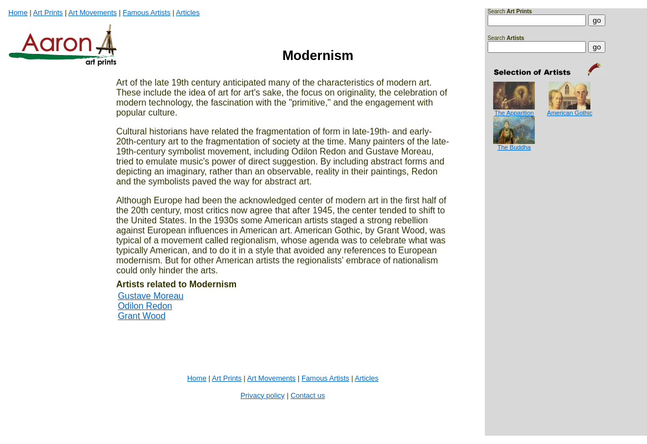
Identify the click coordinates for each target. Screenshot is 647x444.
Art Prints (48, 12)
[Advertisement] (522, 195)
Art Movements (92, 12)
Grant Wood (141, 316)
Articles (188, 12)
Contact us (307, 395)
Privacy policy (262, 395)
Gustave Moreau (150, 296)
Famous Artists (146, 12)
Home (18, 12)
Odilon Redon (145, 306)
